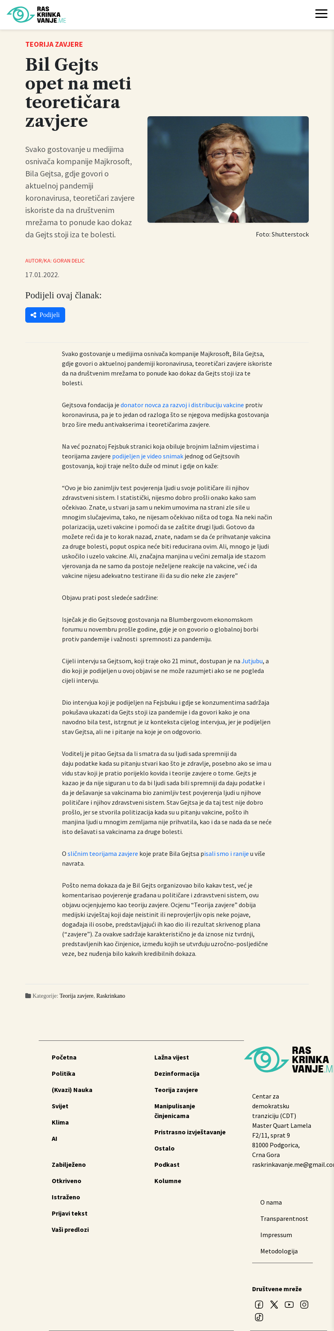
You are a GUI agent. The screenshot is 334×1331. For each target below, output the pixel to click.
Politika (63, 1073)
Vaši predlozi (70, 1229)
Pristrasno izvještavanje (190, 1132)
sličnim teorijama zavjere (103, 853)
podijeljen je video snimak (147, 456)
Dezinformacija (177, 1073)
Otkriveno (66, 1181)
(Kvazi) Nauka (72, 1090)
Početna (64, 1057)
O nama (271, 1202)
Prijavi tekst (70, 1213)
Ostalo (164, 1148)
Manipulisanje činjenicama (174, 1111)
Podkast (167, 1164)
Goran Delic (69, 260)
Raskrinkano (111, 996)
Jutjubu (252, 661)
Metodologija (279, 1251)
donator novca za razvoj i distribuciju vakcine (182, 405)
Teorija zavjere (76, 996)
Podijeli (45, 314)
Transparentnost (282, 1218)
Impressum (276, 1235)
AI (54, 1138)
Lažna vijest (171, 1057)
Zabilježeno (69, 1164)
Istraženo (66, 1197)
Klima (60, 1122)
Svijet (60, 1106)
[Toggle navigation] (321, 14)
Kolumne (167, 1181)
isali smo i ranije (226, 853)
